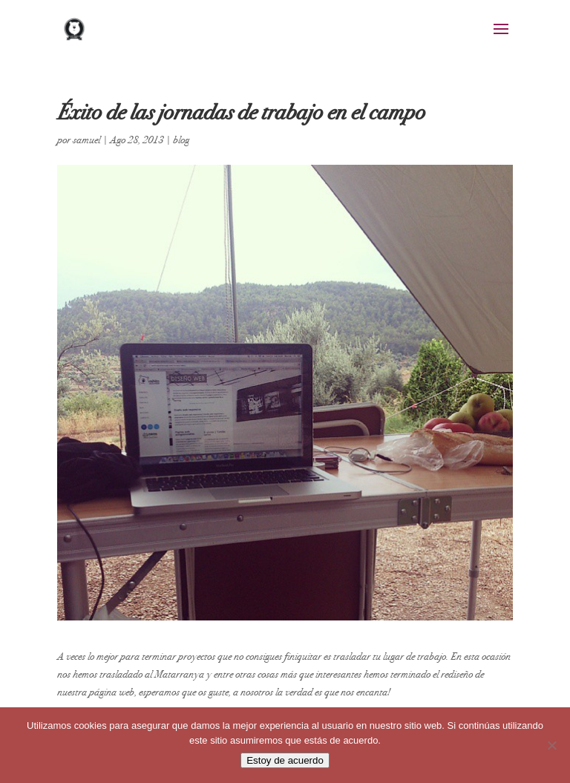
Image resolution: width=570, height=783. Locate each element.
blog (181, 140)
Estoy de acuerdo (285, 760)
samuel (86, 140)
